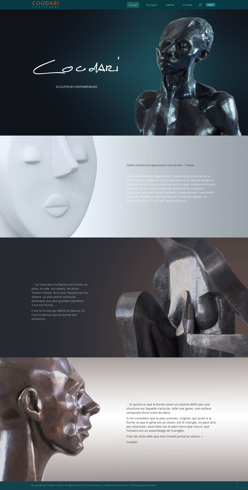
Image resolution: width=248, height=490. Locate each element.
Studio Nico (123, 485)
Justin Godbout (150, 485)
